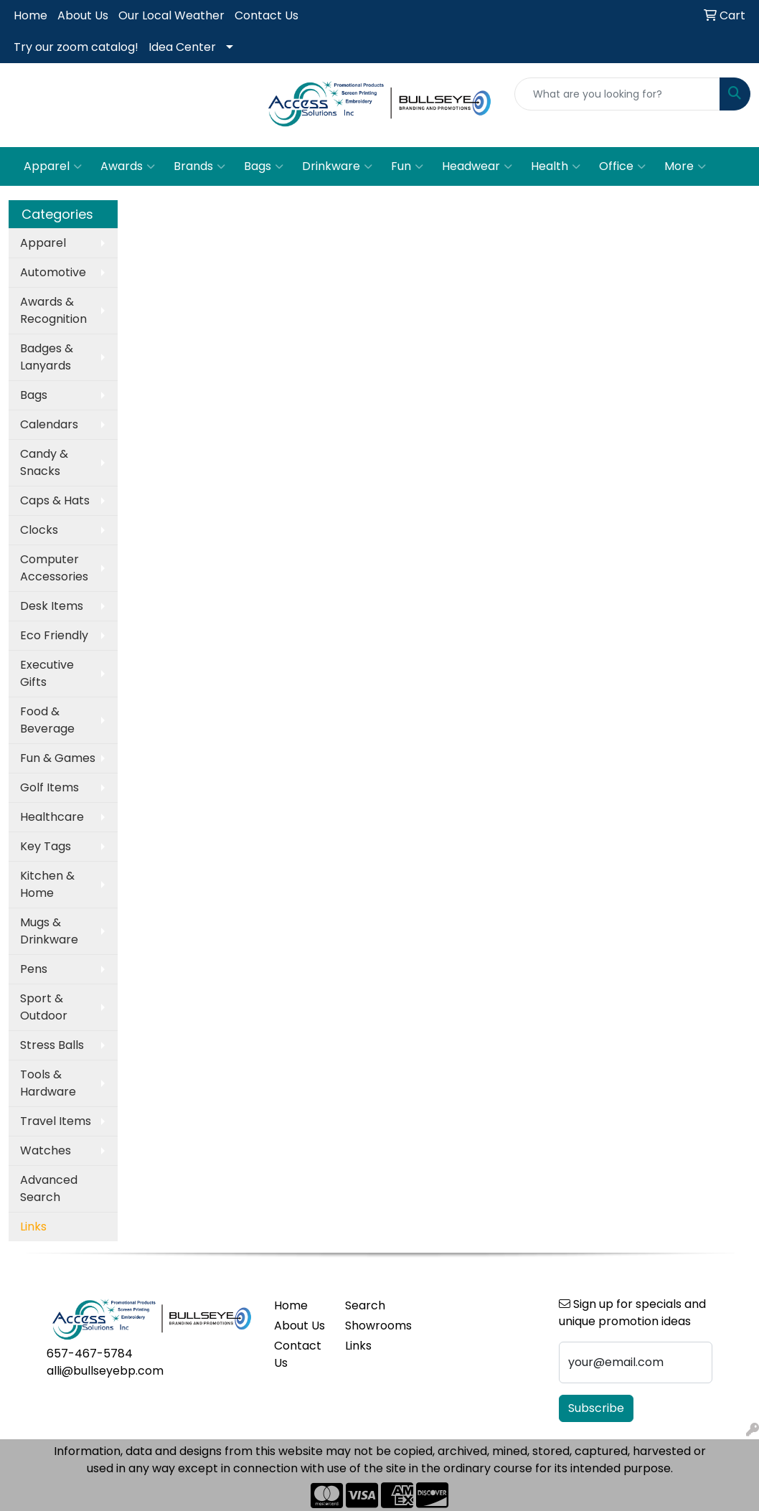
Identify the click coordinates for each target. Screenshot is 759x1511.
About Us (82, 15)
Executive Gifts (47, 673)
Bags (263, 166)
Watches (45, 1150)
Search (365, 1305)
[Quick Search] (617, 93)
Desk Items (51, 606)
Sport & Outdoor (43, 1007)
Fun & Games (57, 758)
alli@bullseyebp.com (105, 1370)
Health (555, 166)
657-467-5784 (90, 1353)
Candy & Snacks (44, 462)
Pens (33, 969)
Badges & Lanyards (46, 357)
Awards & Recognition (53, 310)
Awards (127, 166)
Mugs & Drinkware (49, 931)
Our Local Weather (171, 15)
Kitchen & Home (47, 884)
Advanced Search (48, 1188)
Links (358, 1345)
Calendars (49, 424)
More (685, 166)
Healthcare (52, 817)
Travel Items (55, 1121)
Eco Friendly (54, 635)
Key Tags (45, 846)
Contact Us (266, 15)
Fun (407, 166)
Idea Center (182, 47)
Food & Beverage (47, 720)
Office (622, 166)
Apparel (53, 166)
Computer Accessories (54, 568)
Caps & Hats (55, 500)
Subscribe (596, 1408)
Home (30, 15)
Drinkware (337, 166)
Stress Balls (52, 1045)
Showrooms (372, 1325)
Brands (199, 166)
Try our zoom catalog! (76, 47)
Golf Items (49, 787)
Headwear (477, 166)
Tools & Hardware (48, 1083)
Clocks (39, 530)
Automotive (53, 272)
